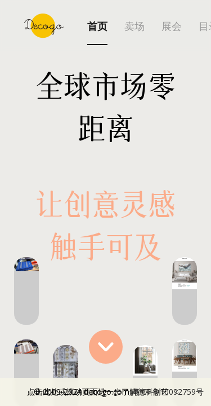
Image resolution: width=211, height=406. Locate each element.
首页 (97, 26)
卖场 (134, 26)
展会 (171, 26)
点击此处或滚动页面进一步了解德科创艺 (115, 392)
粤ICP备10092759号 (168, 391)
